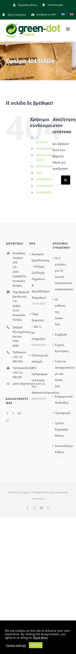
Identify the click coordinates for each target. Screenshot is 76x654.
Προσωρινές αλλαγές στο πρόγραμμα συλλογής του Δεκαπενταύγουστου (38, 373)
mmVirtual (38, 498)
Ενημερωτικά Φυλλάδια (61, 399)
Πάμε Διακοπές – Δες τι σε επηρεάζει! (38, 326)
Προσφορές (61, 413)
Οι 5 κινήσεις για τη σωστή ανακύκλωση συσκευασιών (61, 273)
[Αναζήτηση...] (57, 180)
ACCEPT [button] (35, 645)
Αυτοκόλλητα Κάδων (61, 449)
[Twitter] (13, 413)
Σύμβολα (61, 334)
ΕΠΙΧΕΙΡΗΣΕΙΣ (44, 186)
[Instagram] (7, 420)
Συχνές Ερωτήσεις (61, 348)
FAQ (38, 173)
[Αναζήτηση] (65, 180)
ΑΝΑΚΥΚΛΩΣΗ (45, 148)
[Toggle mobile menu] (68, 29)
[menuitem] (63, 14)
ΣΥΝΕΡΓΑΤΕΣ (44, 192)
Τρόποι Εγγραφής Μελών (61, 429)
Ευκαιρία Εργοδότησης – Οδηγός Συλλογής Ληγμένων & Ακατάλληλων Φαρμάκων (38, 275)
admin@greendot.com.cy (17, 383)
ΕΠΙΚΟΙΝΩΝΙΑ (45, 179)
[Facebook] (7, 413)
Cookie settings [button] (16, 645)
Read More (40, 637)
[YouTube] (19, 413)
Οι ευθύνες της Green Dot (60, 311)
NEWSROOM (44, 166)
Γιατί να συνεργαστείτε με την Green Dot (61, 373)
